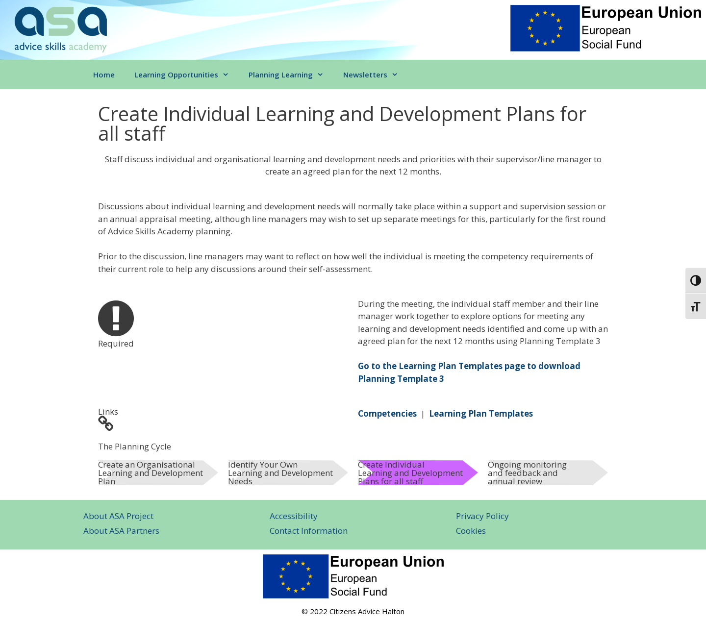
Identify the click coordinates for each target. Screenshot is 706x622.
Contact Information (309, 530)
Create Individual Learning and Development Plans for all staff (410, 473)
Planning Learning (291, 74)
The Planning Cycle (134, 446)
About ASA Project (118, 516)
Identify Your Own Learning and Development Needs (280, 473)
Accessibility (294, 516)
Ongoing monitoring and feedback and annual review (527, 473)
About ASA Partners (121, 530)
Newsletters (375, 74)
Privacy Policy (482, 516)
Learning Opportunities (186, 74)
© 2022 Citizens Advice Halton (353, 611)
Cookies (471, 530)
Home (104, 74)
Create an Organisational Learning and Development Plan (150, 473)
